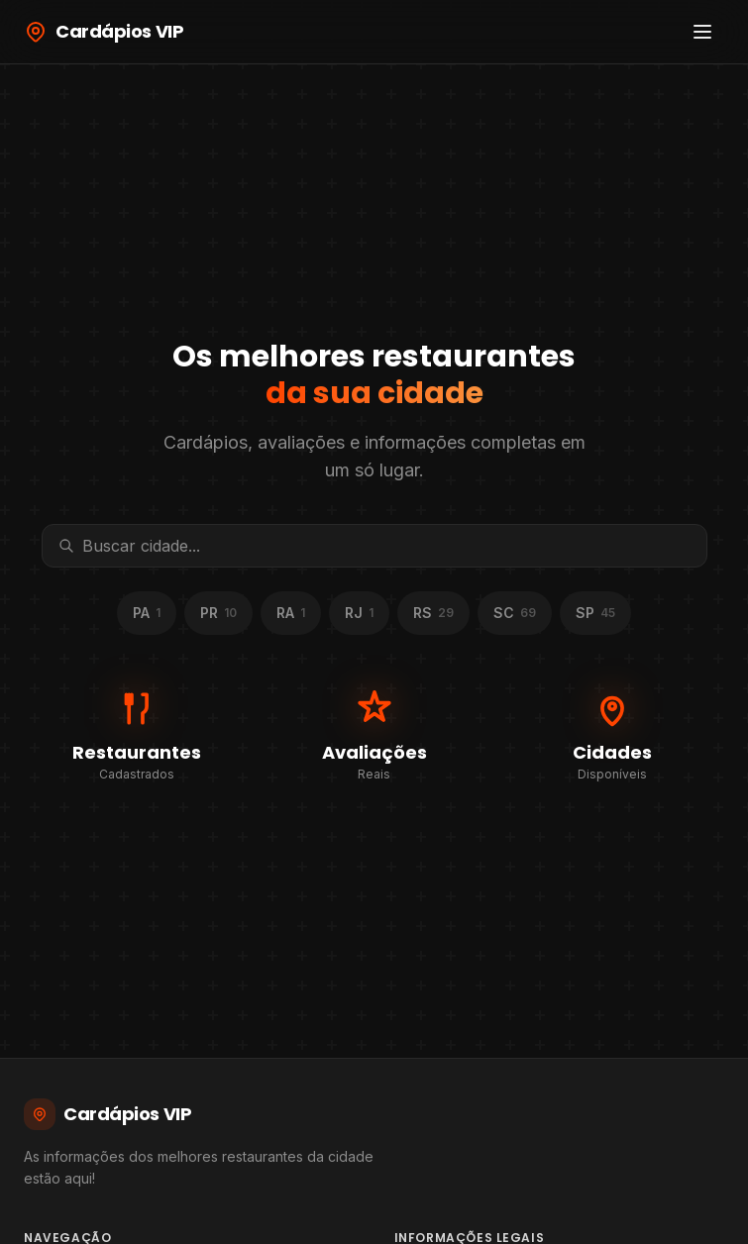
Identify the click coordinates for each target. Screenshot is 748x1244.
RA (290, 612)
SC (514, 612)
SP (595, 612)
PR (218, 612)
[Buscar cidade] (386, 546)
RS (433, 612)
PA (146, 612)
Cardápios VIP (107, 1114)
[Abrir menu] (702, 31)
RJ (359, 612)
